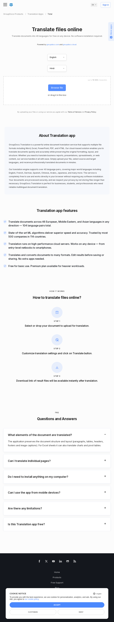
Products (57, 577)
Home (57, 572)
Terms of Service (74, 112)
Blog (57, 588)
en (93, 5)
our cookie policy (32, 599)
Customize (33, 612)
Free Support (57, 582)
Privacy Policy (90, 112)
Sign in (106, 5)
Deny (81, 612)
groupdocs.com (53, 45)
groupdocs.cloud (69, 45)
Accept (57, 605)
